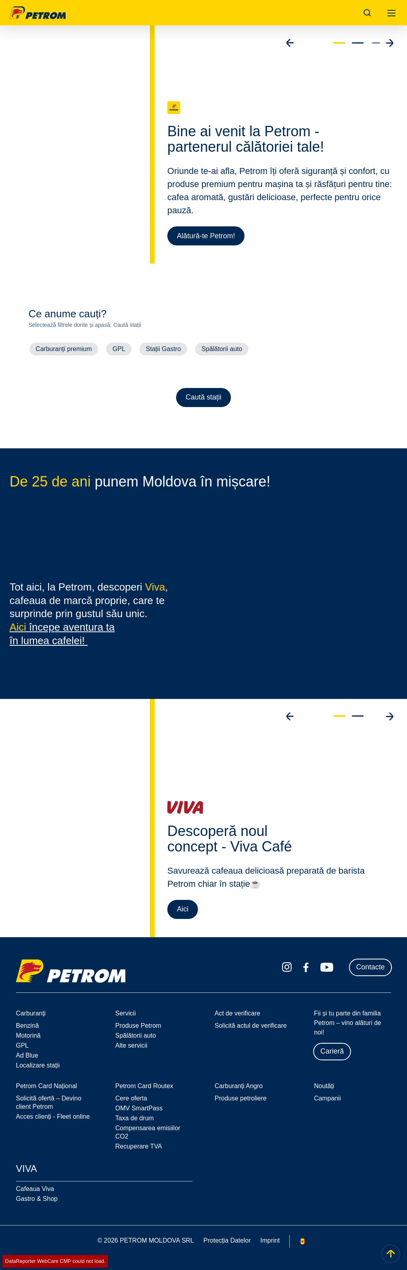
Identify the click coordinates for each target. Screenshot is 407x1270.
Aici (182, 911)
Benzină (27, 1025)
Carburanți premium (64, 348)
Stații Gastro (163, 348)
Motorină (28, 1035)
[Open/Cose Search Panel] (367, 12)
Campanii (327, 1098)
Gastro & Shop (37, 1198)
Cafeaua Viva (35, 1188)
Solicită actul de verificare (251, 1025)
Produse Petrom (138, 1025)
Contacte (370, 967)
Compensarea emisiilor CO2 (147, 1132)
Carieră (332, 1051)
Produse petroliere (241, 1098)
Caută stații (203, 397)
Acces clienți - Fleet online (53, 1116)
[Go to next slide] (389, 43)
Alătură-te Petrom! (206, 236)
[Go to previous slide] (290, 43)
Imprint (270, 1240)
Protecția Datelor (227, 1240)
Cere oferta (131, 1098)
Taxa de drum (134, 1118)
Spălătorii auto (222, 348)
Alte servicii (131, 1045)
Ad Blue (27, 1055)
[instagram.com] (287, 967)
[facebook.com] (306, 967)
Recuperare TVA (138, 1146)
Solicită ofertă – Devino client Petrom (48, 1102)
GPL (118, 348)
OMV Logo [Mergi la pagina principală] (38, 12)
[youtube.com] (327, 967)
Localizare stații (38, 1065)
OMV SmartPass (139, 1108)
